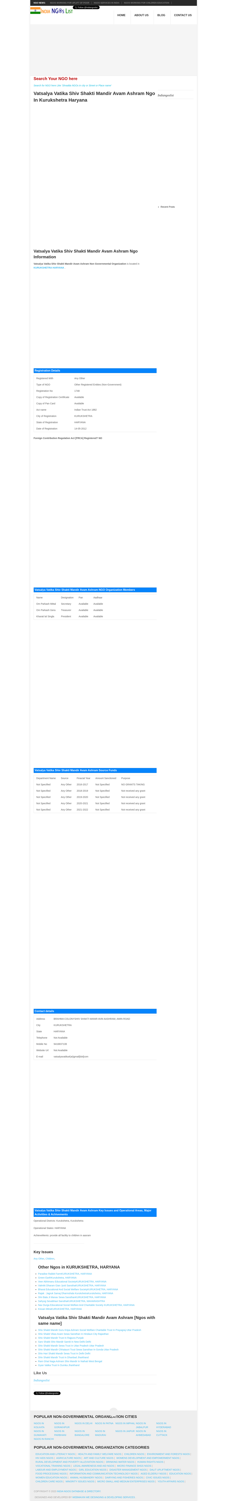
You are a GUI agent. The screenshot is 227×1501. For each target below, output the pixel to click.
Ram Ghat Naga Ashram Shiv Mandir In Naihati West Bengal (70, 1361)
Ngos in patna (104, 1423)
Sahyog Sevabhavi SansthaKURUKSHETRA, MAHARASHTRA (71, 1301)
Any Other (39, 1258)
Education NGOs (180, 1473)
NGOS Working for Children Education (146, 3)
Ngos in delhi (83, 1423)
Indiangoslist (42, 1380)
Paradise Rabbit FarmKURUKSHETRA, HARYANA (65, 1273)
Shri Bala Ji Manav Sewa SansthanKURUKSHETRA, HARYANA (72, 1297)
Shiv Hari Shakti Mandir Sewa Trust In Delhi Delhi (64, 1353)
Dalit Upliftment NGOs (165, 1469)
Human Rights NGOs (150, 1462)
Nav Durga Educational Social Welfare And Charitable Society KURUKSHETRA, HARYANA (86, 1305)
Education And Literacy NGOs (55, 1454)
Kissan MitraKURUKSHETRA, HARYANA (60, 1309)
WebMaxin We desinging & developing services (104, 1497)
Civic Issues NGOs (157, 1477)
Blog (161, 15)
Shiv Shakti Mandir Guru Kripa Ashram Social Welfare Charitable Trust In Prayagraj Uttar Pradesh (89, 1330)
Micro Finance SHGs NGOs (134, 1465)
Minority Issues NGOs (80, 1481)
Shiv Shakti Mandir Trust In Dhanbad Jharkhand (63, 1357)
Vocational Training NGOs (53, 1465)
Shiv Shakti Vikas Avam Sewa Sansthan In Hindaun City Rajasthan (73, 1334)
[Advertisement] (115, 48)
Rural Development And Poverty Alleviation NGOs (69, 1462)
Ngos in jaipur (125, 1431)
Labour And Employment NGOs (56, 1469)
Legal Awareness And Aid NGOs (93, 1465)
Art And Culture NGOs (98, 1458)
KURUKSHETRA (43, 267)
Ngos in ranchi (44, 1439)
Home (121, 15)
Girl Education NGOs (93, 1469)
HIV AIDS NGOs (44, 1458)
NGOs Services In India (106, 3)
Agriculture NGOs (68, 1458)
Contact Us (183, 15)
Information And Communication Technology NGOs (104, 1473)
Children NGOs (134, 1454)
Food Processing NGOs (51, 1473)
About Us (141, 15)
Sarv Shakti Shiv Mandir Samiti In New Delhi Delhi (64, 1341)
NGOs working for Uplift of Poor (69, 3)
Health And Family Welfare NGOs (99, 1454)
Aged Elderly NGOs (153, 1473)
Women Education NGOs (51, 1477)
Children (50, 1258)
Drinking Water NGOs (120, 1462)
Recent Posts (168, 206)
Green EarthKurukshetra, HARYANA (57, 1277)
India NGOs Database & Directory (78, 1491)
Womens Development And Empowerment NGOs (147, 1458)
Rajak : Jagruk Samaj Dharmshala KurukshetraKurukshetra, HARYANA (75, 1293)
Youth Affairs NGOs (171, 1481)
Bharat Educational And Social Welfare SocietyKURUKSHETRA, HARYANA (78, 1289)
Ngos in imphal (125, 1423)
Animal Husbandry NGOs (86, 1477)
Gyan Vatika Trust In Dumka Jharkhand (58, 1365)
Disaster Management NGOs (128, 1469)
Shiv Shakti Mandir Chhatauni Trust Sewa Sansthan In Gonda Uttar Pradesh (78, 1349)
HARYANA (58, 267)
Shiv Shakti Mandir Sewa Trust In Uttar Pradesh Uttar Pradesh (71, 1345)
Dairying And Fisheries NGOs (124, 1477)
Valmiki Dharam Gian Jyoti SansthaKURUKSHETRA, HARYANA (72, 1285)
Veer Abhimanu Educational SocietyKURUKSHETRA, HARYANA (72, 1281)
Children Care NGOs (49, 1481)
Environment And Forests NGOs (168, 1454)
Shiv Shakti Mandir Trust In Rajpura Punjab (61, 1337)
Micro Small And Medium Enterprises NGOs (126, 1481)
